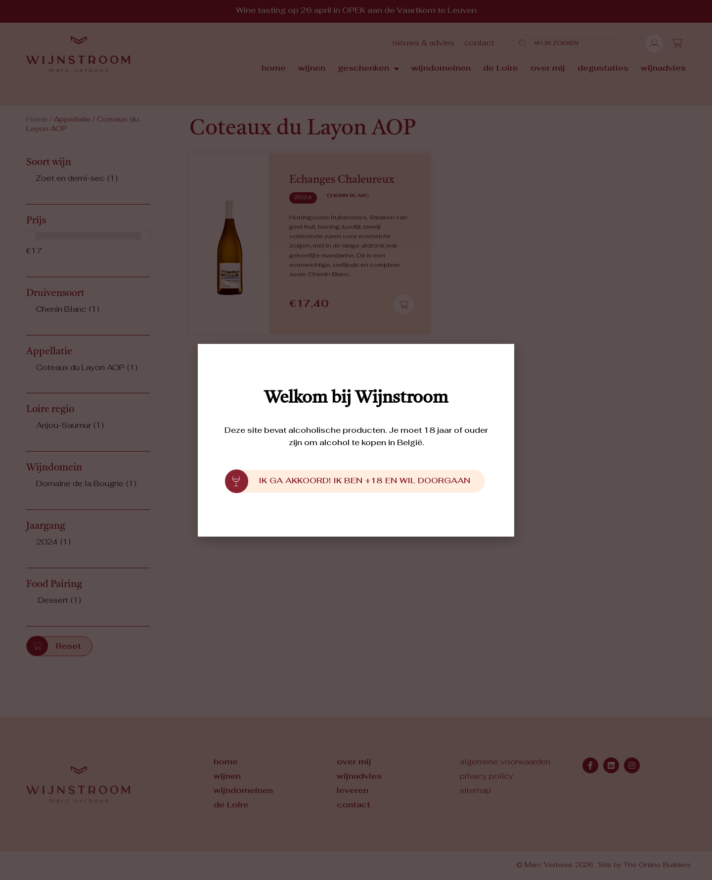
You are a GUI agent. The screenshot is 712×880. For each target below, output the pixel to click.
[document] (356, 440)
